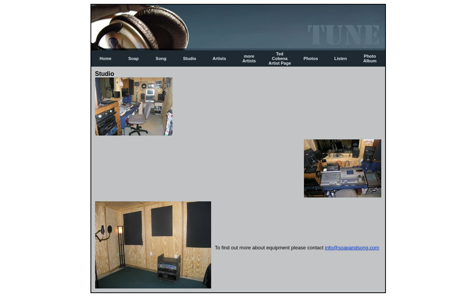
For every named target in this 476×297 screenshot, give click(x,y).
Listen (340, 58)
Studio (189, 58)
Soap (133, 58)
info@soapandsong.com (352, 248)
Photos (311, 58)
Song (161, 58)
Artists (219, 58)
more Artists (249, 58)
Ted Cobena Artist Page (279, 58)
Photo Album (370, 58)
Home (106, 58)
